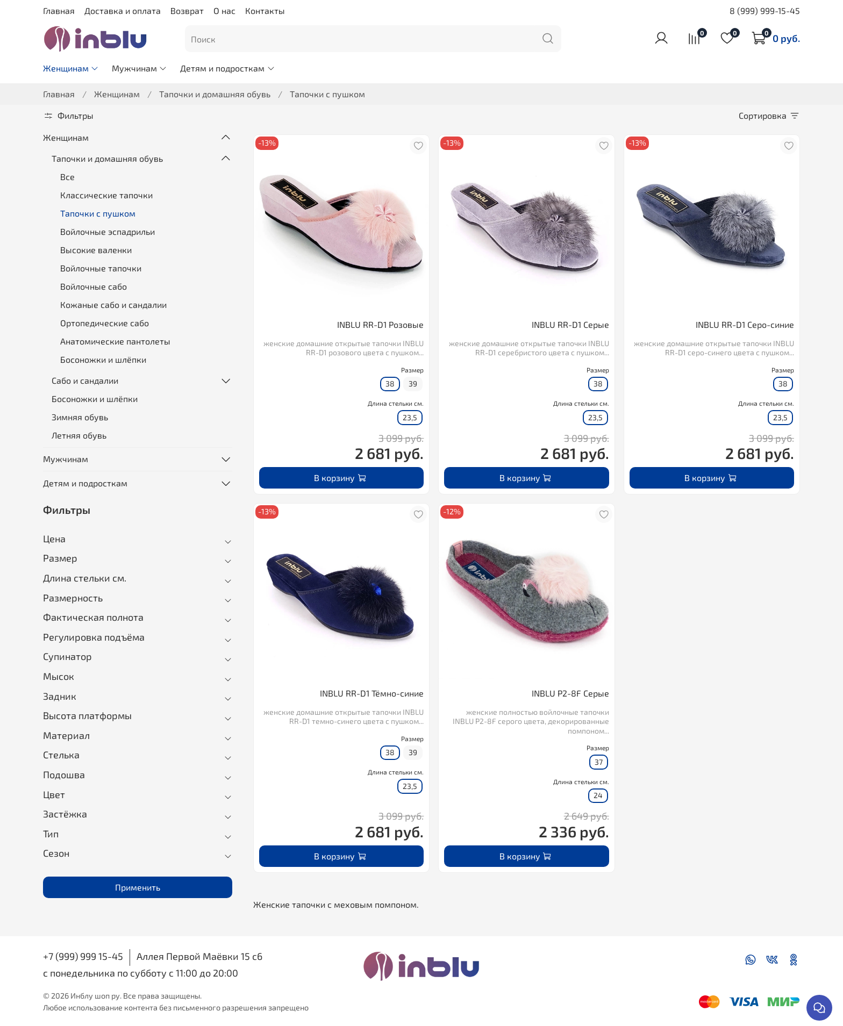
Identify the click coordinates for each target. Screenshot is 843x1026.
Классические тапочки (106, 195)
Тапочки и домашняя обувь (214, 94)
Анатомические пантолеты (115, 341)
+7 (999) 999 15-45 (83, 956)
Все (67, 176)
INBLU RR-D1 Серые (570, 324)
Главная (59, 10)
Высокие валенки (96, 250)
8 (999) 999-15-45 (765, 10)
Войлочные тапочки (100, 268)
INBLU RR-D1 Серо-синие (745, 324)
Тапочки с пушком (97, 213)
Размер (412, 370)
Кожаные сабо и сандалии (113, 304)
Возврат (187, 10)
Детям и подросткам (227, 68)
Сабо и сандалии (85, 380)
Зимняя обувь (80, 417)
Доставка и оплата (122, 10)
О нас (224, 10)
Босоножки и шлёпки (103, 359)
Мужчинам (139, 68)
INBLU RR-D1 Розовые (380, 324)
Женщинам (71, 68)
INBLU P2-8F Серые (570, 693)
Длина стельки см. (396, 403)
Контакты (265, 10)
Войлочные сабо (93, 286)
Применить (137, 887)
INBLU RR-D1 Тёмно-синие (372, 693)
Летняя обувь (79, 435)
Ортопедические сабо (104, 323)
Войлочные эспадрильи (107, 231)
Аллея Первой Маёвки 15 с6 (199, 956)
